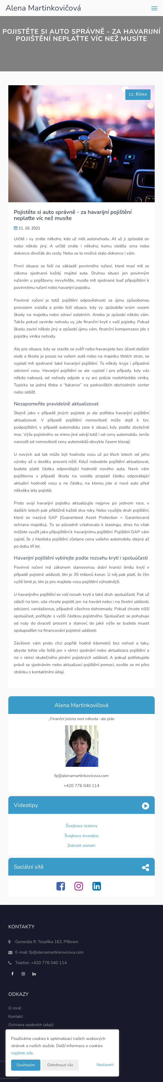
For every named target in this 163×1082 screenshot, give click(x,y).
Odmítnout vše (60, 1065)
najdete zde (22, 1053)
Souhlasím (26, 1065)
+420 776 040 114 (49, 962)
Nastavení (105, 1064)
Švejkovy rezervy (81, 826)
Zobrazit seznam (81, 845)
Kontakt (15, 1016)
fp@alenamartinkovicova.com (56, 952)
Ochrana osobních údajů (30, 1024)
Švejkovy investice (81, 835)
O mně (14, 1008)
